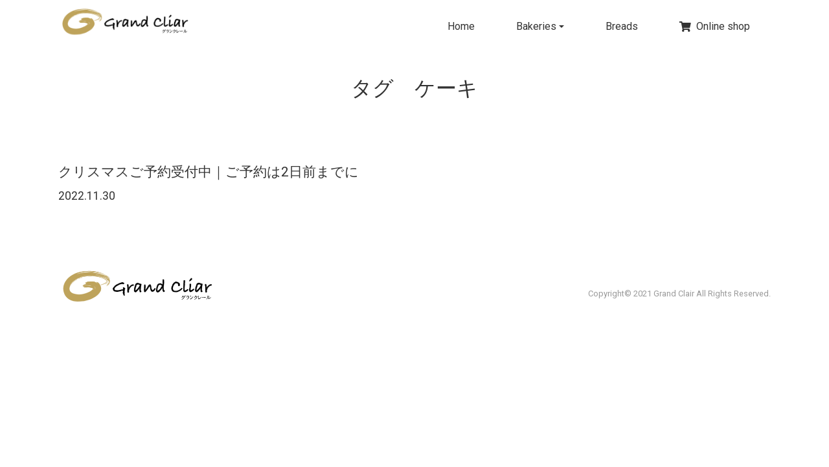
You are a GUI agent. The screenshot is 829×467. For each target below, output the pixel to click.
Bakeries (536, 26)
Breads (622, 26)
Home (461, 26)
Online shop (714, 26)
